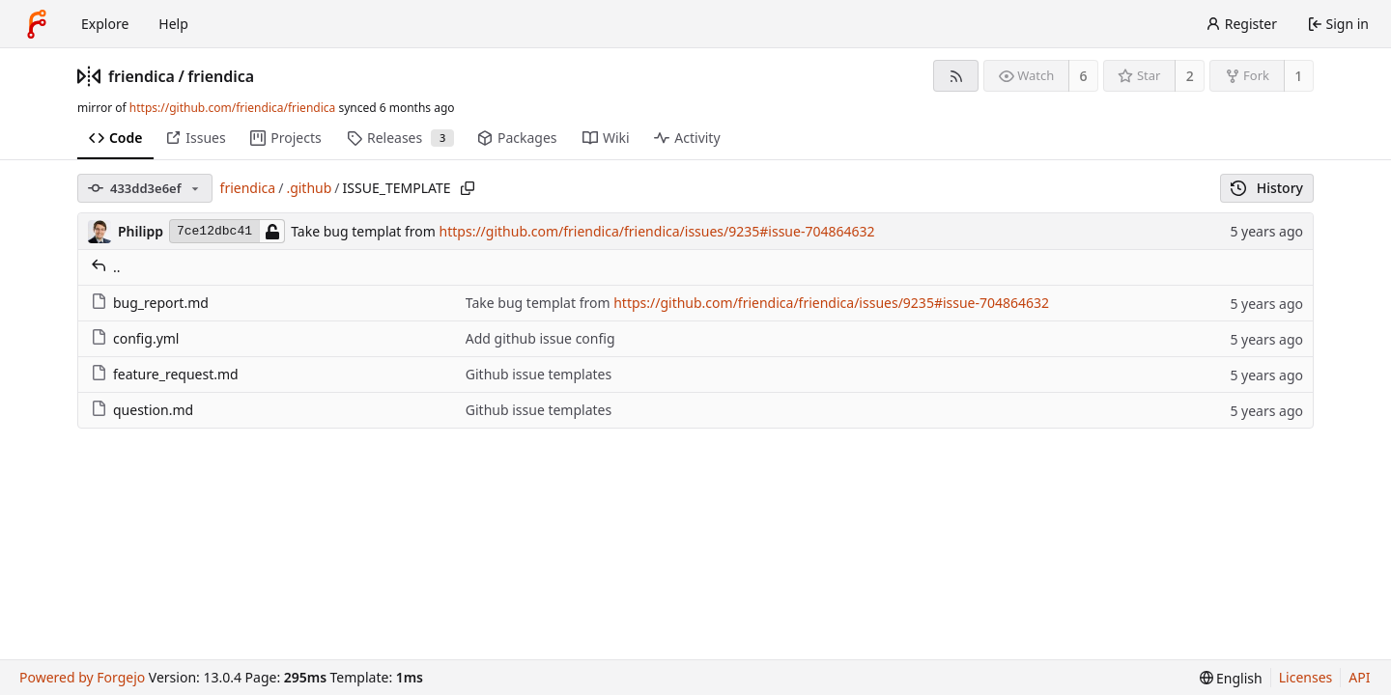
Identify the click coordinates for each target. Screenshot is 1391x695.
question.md (142, 410)
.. (106, 267)
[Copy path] (467, 188)
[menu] (1231, 678)
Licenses (1306, 677)
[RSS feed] (956, 76)
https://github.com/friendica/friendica (232, 107)
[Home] (37, 24)
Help (173, 23)
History (1267, 188)
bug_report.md (150, 302)
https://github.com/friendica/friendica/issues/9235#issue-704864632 (657, 231)
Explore (104, 23)
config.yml (135, 338)
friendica (141, 76)
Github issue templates (538, 374)
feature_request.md (165, 374)
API (1359, 677)
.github (308, 188)
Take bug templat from (365, 231)
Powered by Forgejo (82, 677)
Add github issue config (540, 338)
